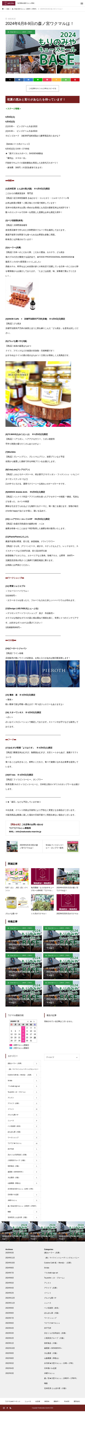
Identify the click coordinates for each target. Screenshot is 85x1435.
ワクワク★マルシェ (52, 1347)
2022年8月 (9, 1382)
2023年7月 (9, 1342)
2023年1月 (9, 1367)
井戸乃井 (47, 1352)
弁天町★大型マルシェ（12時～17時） (59, 1387)
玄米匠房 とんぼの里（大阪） (55, 1412)
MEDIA (46, 1425)
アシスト (47, 1307)
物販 (46, 1407)
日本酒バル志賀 (50, 1392)
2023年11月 (10, 1327)
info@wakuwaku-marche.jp (28, 832)
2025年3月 (9, 1276)
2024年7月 (9, 1297)
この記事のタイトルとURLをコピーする (42, 88)
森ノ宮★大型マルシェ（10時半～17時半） (20, 32)
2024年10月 (10, 1286)
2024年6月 (9, 1302)
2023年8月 (9, 1337)
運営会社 (77, 1425)
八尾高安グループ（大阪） (54, 1362)
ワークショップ (50, 1342)
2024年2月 (9, 1317)
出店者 (37, 1425)
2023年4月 (9, 1352)
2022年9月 (9, 1377)
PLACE (66, 1425)
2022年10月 (10, 1372)
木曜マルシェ (49, 1397)
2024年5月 (9, 1307)
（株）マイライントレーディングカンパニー (61, 1281)
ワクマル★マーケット (12, 1425)
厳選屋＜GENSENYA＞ (53, 1372)
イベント (47, 1317)
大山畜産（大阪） (51, 1377)
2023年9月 (9, 1332)
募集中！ (57, 1425)
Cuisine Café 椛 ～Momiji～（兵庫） (58, 1286)
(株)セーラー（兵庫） (52, 1276)
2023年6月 (9, 1347)
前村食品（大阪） (51, 1367)
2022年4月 (9, 1392)
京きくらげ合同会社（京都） (55, 1357)
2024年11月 (10, 1281)
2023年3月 (9, 1357)
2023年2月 (9, 1362)
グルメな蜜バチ (50, 1322)
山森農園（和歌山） (52, 1382)
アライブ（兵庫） (51, 1312)
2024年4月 (9, 1312)
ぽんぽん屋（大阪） (52, 1337)
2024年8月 (9, 1291)
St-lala (46, 1291)
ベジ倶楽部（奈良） (52, 1332)
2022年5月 (9, 1387)
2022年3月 (9, 1397)
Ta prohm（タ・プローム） (55, 1302)
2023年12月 (10, 1322)
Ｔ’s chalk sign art (51, 1297)
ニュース (47, 1327)
